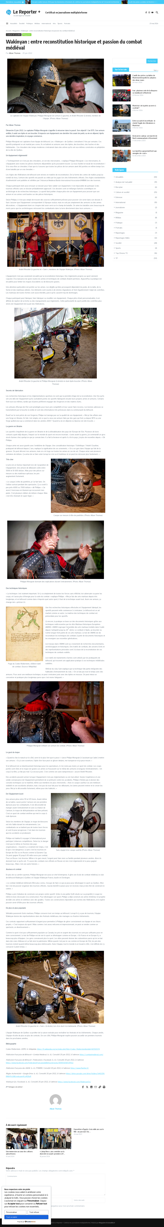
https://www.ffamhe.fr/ (79, 1068)
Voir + (156, 70)
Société (22, 23)
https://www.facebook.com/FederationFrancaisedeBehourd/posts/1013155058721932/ (40, 1063)
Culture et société (14, 35)
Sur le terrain (121, 69)
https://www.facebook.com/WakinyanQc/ (74, 1082)
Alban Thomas (14, 53)
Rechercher (152, 61)
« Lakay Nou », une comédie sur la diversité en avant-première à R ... (52, 1152)
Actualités (13, 23)
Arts (54, 23)
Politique (29, 23)
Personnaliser (11, 1212)
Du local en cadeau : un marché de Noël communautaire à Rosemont (144, 137)
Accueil (8, 31)
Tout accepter (11, 1217)
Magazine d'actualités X (107, 1223)
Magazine (16, 31)
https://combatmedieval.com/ (91, 1054)
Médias (37, 23)
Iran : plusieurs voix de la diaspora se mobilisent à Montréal (144, 91)
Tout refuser (34, 1212)
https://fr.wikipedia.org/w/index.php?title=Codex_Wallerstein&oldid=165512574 (68, 1049)
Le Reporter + (26, 12)
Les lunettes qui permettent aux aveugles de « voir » (144, 152)
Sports (60, 23)
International (46, 23)
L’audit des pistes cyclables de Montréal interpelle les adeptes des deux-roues (144, 77)
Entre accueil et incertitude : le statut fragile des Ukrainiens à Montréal (143, 123)
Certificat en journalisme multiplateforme (66, 12)
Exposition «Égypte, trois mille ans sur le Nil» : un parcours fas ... (89, 1130)
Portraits (67, 23)
